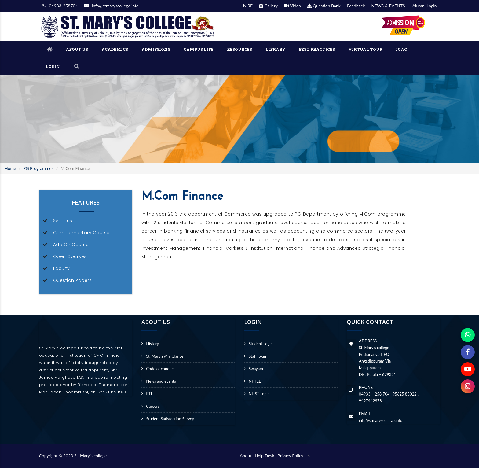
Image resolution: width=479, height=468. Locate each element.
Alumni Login (424, 5)
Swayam (256, 368)
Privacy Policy (290, 455)
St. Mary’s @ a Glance (164, 356)
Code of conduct (160, 368)
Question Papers (72, 280)
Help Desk (265, 455)
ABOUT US (77, 49)
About (247, 455)
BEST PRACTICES (317, 49)
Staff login (257, 356)
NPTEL (255, 381)
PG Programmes (38, 168)
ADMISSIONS (155, 49)
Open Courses (70, 256)
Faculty (61, 268)
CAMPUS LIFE (199, 49)
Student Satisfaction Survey (170, 418)
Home (10, 168)
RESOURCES (239, 49)
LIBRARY (275, 49)
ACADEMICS (114, 49)
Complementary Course (81, 233)
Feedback (356, 5)
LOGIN (53, 66)
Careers (152, 406)
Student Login (261, 343)
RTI (149, 393)
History (152, 343)
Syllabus (62, 221)
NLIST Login (259, 393)
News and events (161, 381)
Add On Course (71, 244)
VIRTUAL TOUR (365, 49)
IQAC (401, 49)
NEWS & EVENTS (388, 5)
